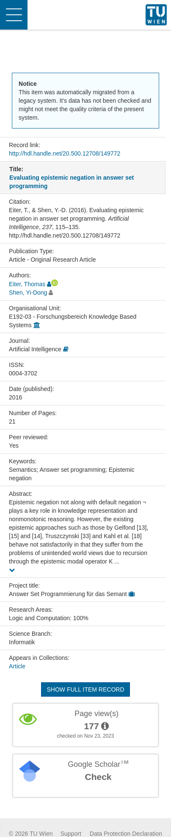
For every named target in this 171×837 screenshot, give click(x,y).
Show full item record (85, 689)
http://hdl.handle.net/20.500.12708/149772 (64, 153)
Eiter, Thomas (27, 284)
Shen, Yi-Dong (28, 292)
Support (71, 833)
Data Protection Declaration (126, 833)
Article (17, 666)
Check (98, 777)
